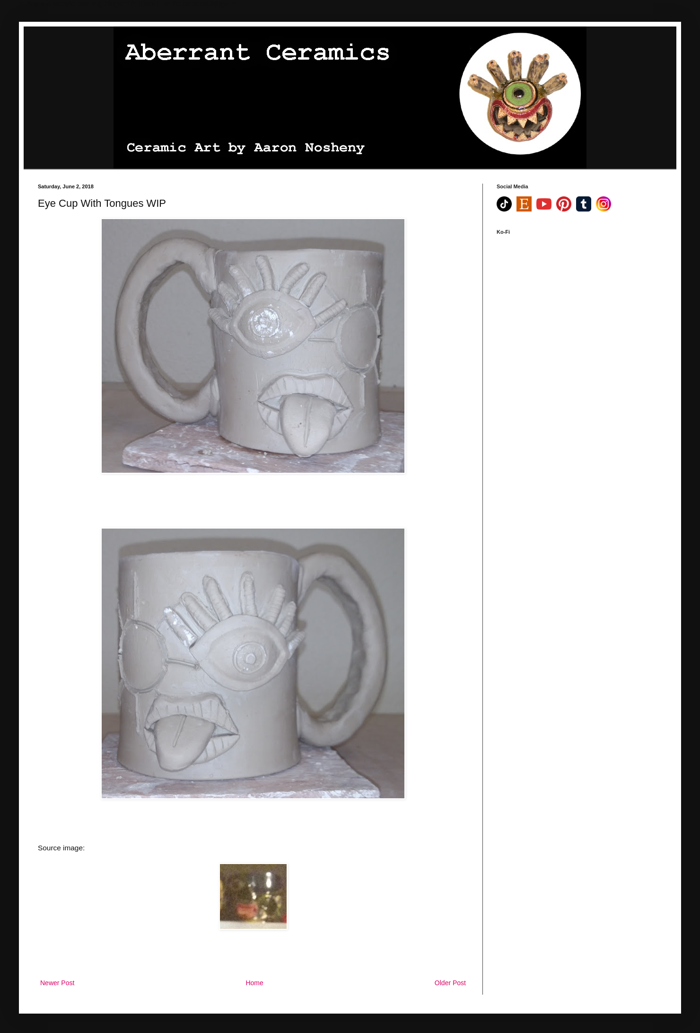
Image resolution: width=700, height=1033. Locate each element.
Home (254, 983)
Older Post (450, 983)
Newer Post (57, 983)
